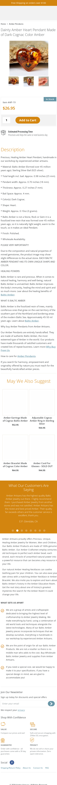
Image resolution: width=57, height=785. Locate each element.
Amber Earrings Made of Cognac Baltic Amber (15, 405)
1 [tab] (12, 530)
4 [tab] (26, 530)
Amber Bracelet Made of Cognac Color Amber (15, 451)
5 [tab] (30, 530)
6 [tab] (35, 530)
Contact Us (38, 768)
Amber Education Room (43, 583)
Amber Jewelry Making (35, 617)
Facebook (12, 762)
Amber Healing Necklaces (27, 569)
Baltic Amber (8, 294)
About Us (27, 768)
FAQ (47, 768)
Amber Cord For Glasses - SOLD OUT (42, 451)
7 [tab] (39, 530)
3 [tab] (21, 530)
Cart (39, 13)
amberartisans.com (19, 13)
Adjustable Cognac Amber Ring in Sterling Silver (42, 407)
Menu (51, 13)
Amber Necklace (38, 576)
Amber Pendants (26, 356)
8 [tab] (44, 530)
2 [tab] (17, 530)
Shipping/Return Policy (10, 768)
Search (45, 13)
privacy (21, 710)
